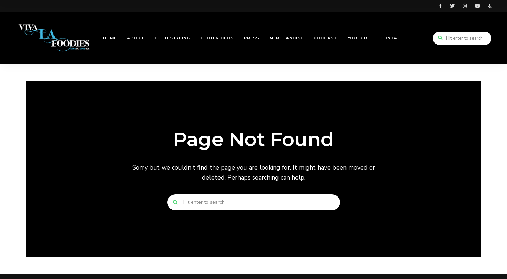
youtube (477, 6)
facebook (440, 6)
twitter (452, 6)
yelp (490, 6)
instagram (465, 6)
